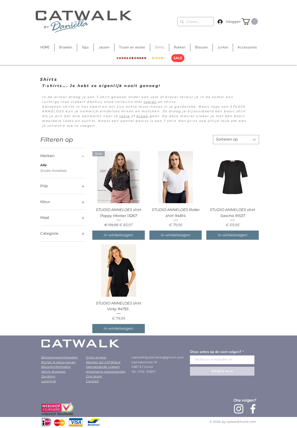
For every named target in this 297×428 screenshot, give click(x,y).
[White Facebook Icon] (253, 409)
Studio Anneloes (53, 170)
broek (142, 116)
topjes (150, 102)
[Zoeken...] (195, 21)
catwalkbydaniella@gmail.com (157, 357)
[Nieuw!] (158, 58)
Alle (43, 165)
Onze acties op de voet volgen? (215, 351)
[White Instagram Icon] (238, 409)
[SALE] (177, 58)
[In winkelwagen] (118, 235)
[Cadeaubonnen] (131, 58)
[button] (250, 21)
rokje (124, 116)
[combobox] (236, 139)
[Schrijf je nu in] (222, 371)
